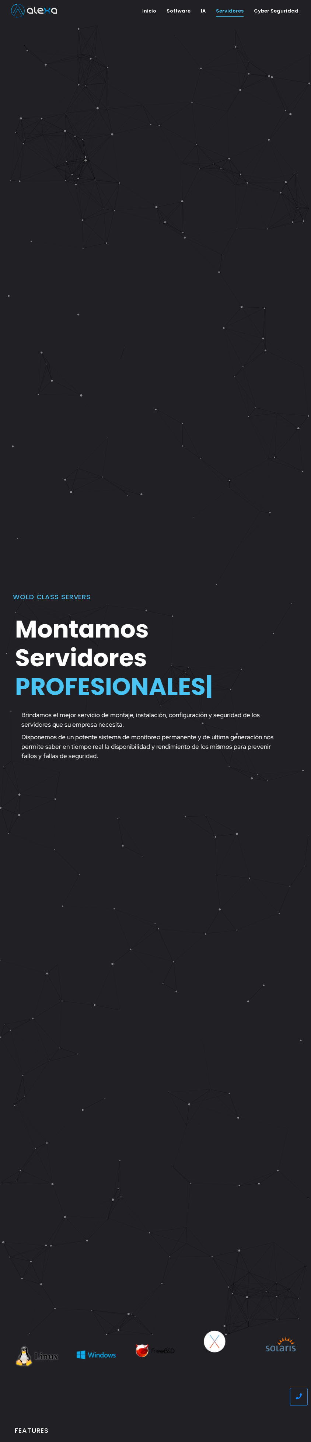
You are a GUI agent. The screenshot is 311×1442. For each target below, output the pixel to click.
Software (179, 10)
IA (203, 10)
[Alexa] (34, 11)
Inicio (149, 10)
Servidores (230, 10)
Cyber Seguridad (276, 10)
